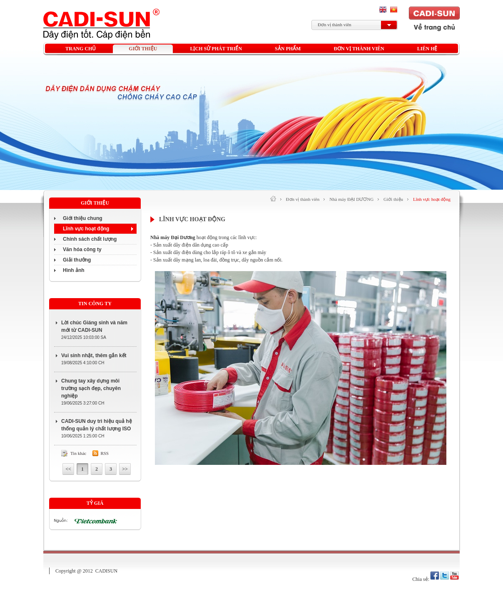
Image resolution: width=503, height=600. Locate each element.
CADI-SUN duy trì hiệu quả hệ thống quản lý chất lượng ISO (96, 425)
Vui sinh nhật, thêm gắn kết (94, 355)
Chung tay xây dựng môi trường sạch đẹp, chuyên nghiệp (91, 388)
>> (125, 469)
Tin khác (78, 453)
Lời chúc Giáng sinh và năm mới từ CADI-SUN (94, 326)
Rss (104, 453)
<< (68, 469)
